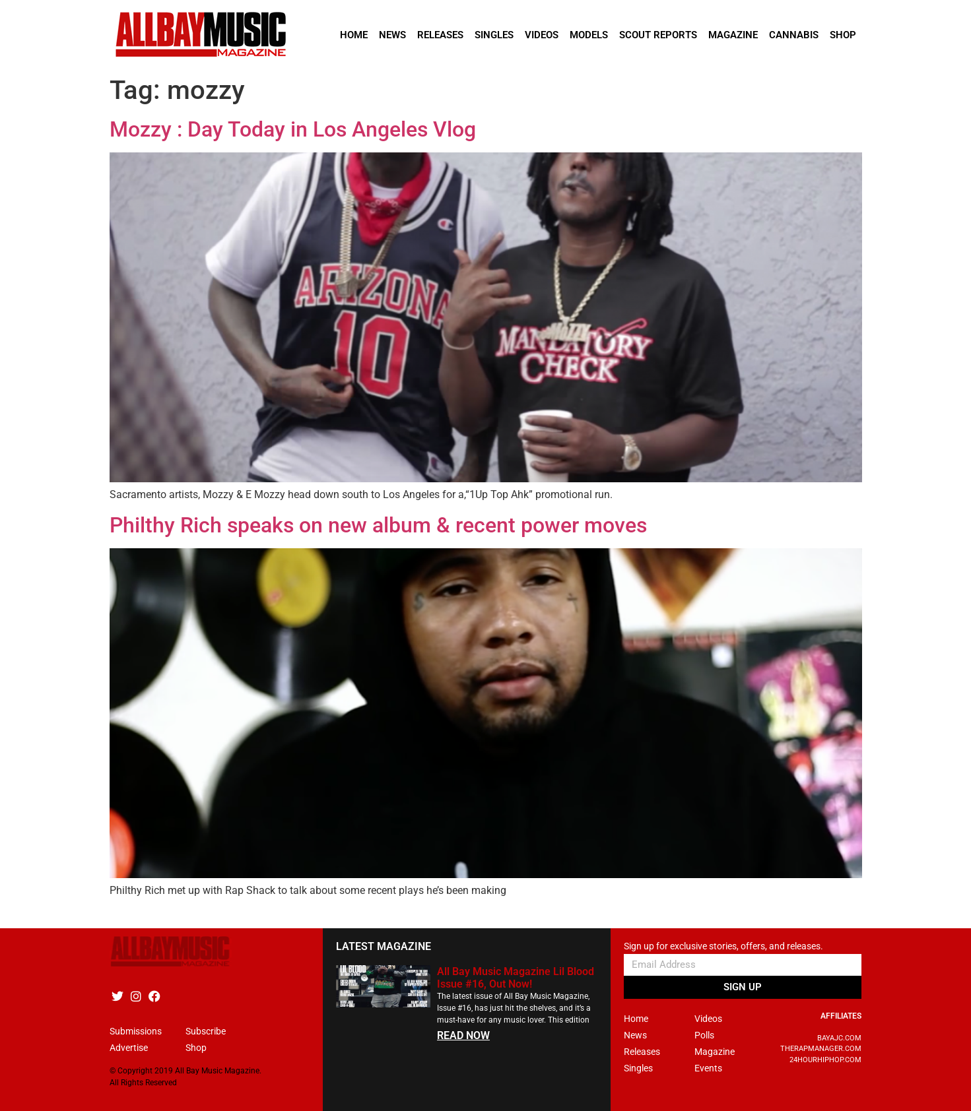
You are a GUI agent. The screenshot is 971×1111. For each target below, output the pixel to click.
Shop (843, 35)
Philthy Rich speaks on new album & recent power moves (378, 525)
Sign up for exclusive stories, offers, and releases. (723, 946)
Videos (541, 35)
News (392, 35)
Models (589, 35)
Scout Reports (658, 35)
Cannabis (794, 35)
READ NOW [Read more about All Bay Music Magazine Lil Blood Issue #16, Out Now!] (463, 1035)
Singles (494, 35)
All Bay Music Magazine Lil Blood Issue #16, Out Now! (515, 977)
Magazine (733, 35)
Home (354, 35)
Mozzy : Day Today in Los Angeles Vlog (293, 129)
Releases (440, 35)
